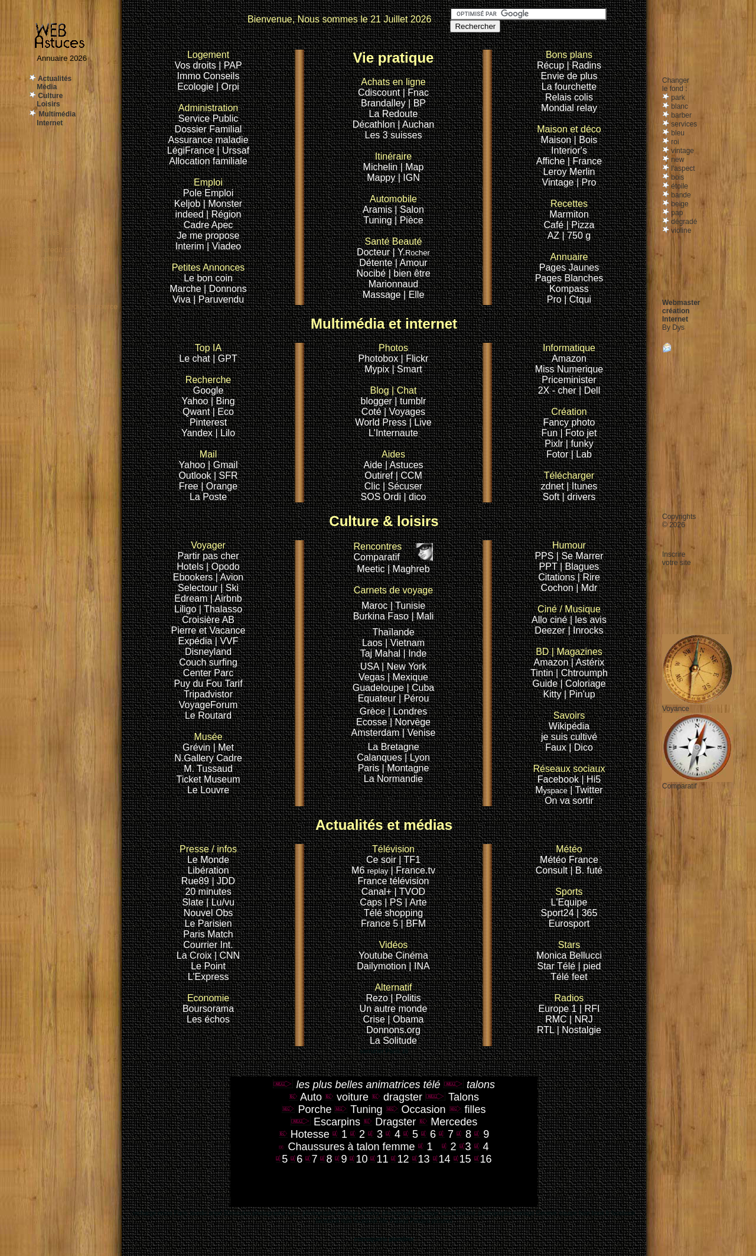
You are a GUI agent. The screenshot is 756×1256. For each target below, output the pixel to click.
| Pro (586, 182)
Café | (555, 225)
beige (679, 204)
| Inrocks (585, 630)
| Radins (584, 65)
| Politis (405, 998)
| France (585, 161)
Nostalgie (581, 1030)
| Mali (422, 616)
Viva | (185, 299)
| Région (223, 214)
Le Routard (208, 715)
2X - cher (558, 390)
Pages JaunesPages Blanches (569, 272)
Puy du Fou (198, 684)
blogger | (380, 401)
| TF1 (410, 860)
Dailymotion (381, 966)
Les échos (208, 1019)
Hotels (190, 567)
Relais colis (569, 97)
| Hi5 (591, 779)
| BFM (413, 924)
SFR (228, 475)
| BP (417, 103)
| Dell (589, 390)
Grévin (202, 742)
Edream (190, 598)
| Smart (407, 369)
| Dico (581, 747)
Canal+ (378, 892)
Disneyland (208, 652)
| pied (589, 966)
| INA (419, 966)
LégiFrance (190, 150)
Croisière (201, 620)
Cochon (558, 588)
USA (369, 666)
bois (676, 177)
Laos (372, 643)
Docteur (373, 252)
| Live (420, 422)
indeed (189, 214)
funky (582, 444)
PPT (548, 567)
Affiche (550, 161)
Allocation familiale (208, 161)
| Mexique (407, 677)
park (677, 97)
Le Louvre (208, 790)
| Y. (411, 252)
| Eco (223, 412)
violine (680, 230)
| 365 (586, 913)
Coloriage (585, 684)
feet (580, 977)
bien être (411, 273)
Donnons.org (393, 1030)
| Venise (419, 733)
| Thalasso (220, 609)
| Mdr (586, 588)
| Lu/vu (220, 902)
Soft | (554, 497)
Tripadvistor (208, 694)
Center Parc (208, 673)
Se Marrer (582, 556)
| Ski (229, 588)
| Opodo (223, 567)
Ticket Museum (208, 779)
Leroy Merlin (569, 172)
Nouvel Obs (208, 913)
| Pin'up (579, 694)
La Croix (194, 955)
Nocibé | (373, 273)
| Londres (407, 711)
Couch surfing (208, 662)
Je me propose (208, 236)
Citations (556, 577)
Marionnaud (394, 284)
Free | (192, 486)
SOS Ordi (382, 497)
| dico (414, 497)
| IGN (409, 178)
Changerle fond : (675, 84)
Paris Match (208, 934)
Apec (222, 225)
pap (676, 213)
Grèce (373, 711)
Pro (554, 299)
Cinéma (412, 955)
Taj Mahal (381, 653)
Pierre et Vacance (208, 630)
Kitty (552, 694)
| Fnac (416, 92)
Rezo (376, 998)
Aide (373, 465)
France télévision (393, 881)
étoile (678, 186)
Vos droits (195, 65)
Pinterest (208, 422)
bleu (677, 133)
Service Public (208, 118)
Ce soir (390, 854)
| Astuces (404, 465)
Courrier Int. (208, 945)
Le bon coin (208, 278)
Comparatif (377, 551)
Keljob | (191, 204)
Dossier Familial (208, 129)
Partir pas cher (208, 556)
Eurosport (569, 924)
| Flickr (415, 358)
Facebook (569, 774)
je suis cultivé (569, 737)
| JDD (223, 881)
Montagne (408, 768)
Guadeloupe (378, 688)
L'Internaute (393, 433)
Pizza (582, 225)
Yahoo (194, 401)
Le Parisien (208, 924)
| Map (412, 167)
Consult (553, 870)
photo (583, 422)
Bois (588, 140)
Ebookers (193, 577)
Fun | (553, 433)
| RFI (589, 1009)
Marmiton (569, 214)
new (676, 159)
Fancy (556, 422)
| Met (223, 747)
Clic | (374, 486)
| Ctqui (577, 299)
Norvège (413, 722)
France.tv (415, 870)
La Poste (208, 497)
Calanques (379, 757)
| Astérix (588, 662)
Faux (557, 747)
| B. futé (586, 870)
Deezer (551, 630)
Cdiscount (392, 87)
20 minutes (208, 892)
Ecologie (196, 87)
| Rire (589, 577)
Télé (559, 977)
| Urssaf (233, 150)
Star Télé (556, 966)
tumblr (413, 401)
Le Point (208, 966)
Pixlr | (558, 444)
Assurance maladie (208, 140)
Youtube (377, 955)
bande (680, 195)
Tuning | (380, 220)
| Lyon (417, 757)
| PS (393, 902)
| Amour (411, 263)
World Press (382, 422)
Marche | (189, 289)
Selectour (198, 588)
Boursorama (208, 1009)
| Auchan (415, 124)
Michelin (380, 167)
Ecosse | (375, 722)
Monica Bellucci (569, 955)
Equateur (378, 698)
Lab (584, 454)
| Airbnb (226, 598)
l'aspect (682, 168)
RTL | (549, 1030)
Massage (383, 295)
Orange (221, 486)
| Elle (413, 295)
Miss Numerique (569, 369)
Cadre (197, 225)
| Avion (229, 577)
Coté (371, 412)
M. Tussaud (208, 769)
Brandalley (384, 103)
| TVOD (409, 892)
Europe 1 (558, 1009)
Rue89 (196, 881)
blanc (678, 106)
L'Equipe (569, 902)
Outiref (378, 475)
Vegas (371, 677)
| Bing (223, 401)
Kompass (569, 289)
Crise (375, 1019)
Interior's (569, 150)
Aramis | (380, 210)
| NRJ (581, 1019)
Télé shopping (393, 913)
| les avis (588, 620)
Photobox (380, 358)
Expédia (196, 641)
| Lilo (226, 433)
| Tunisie (407, 606)
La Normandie (393, 779)
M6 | (373, 870)
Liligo (186, 609)
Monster (225, 204)
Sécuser (404, 486)
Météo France (569, 860)
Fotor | (561, 454)
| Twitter (586, 790)
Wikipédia (569, 720)
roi (674, 142)
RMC (557, 1019)
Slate (194, 902)
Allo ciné (549, 620)
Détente (375, 263)
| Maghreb (408, 569)
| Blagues (579, 567)
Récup (550, 65)
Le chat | (198, 358)
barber (680, 115)
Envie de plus (568, 76)
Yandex (197, 433)
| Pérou (414, 698)
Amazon (569, 358)
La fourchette (569, 87)
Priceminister (569, 380)
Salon (412, 210)
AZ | (558, 236)
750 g (579, 236)
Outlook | (197, 475)
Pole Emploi (208, 193)
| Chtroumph (582, 673)
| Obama (405, 1019)
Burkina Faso (381, 616)
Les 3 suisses (393, 135)
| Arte (416, 902)
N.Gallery (194, 758)
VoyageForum (208, 705)
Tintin (541, 673)
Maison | (560, 140)
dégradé (683, 222)
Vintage (558, 182)
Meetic (370, 569)
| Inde (415, 653)
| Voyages (404, 412)
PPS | (548, 556)
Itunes (585, 486)
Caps (372, 902)
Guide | (548, 684)
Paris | (371, 768)
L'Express (208, 977)
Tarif (233, 684)
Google (208, 385)
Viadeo (227, 246)
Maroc (374, 606)
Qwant (198, 412)
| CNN (227, 955)
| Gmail (222, 465)
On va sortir (569, 801)
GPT (227, 358)
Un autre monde (394, 1009)
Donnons (228, 289)
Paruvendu (221, 299)
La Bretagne (393, 747)
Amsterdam (375, 733)
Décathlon (374, 124)
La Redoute (393, 114)
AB (228, 620)
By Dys (673, 327)
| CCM (409, 475)
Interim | (193, 246)
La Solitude (393, 1041)
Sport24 (557, 913)
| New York (404, 666)
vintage (681, 151)
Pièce (411, 220)
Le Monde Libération (208, 865)
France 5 (379, 924)
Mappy (381, 178)
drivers (581, 497)
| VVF (227, 641)
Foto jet (581, 433)
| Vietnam (405, 643)
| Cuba (420, 688)
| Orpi (227, 87)
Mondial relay (569, 108)
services (683, 124)
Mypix (378, 369)
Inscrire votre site (676, 558)
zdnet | (555, 486)
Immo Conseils (208, 76)
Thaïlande (393, 632)
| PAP (230, 65)
